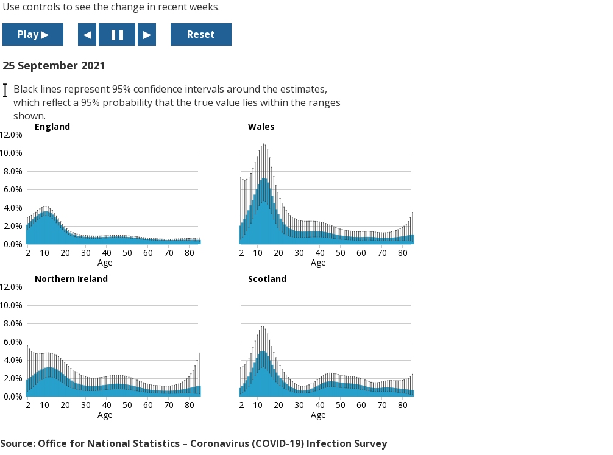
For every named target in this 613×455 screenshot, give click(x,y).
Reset (201, 34)
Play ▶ (33, 34)
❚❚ (117, 34)
